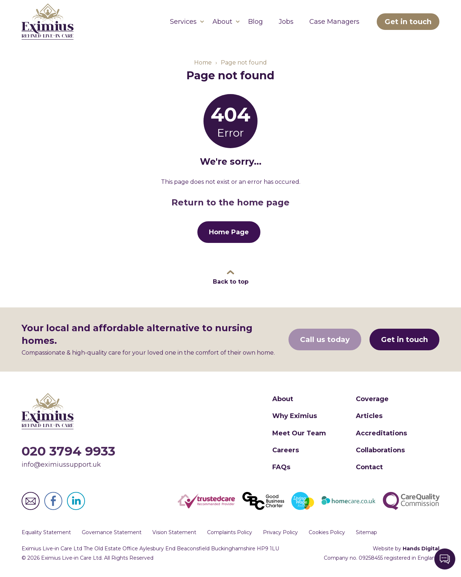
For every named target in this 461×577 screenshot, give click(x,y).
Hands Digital (421, 548)
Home (203, 62)
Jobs (286, 22)
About (222, 22)
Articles (369, 416)
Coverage (372, 399)
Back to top (231, 281)
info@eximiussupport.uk (61, 465)
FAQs (281, 467)
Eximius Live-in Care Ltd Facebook (53, 501)
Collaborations (380, 450)
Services (183, 22)
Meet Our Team (299, 433)
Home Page (229, 232)
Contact (369, 467)
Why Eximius (294, 416)
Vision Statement (174, 532)
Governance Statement (112, 532)
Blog (255, 22)
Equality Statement (46, 532)
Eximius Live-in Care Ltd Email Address (31, 501)
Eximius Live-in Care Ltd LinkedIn (76, 501)
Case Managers (334, 22)
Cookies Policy (327, 532)
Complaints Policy (229, 532)
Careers (285, 450)
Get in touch (408, 21)
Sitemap (366, 532)
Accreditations (381, 433)
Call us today (325, 339)
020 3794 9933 (68, 451)
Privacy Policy (280, 532)
